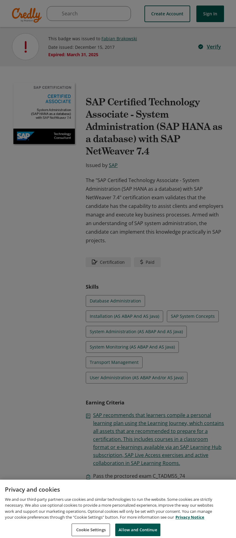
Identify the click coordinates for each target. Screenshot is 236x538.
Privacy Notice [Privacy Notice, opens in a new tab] (189, 524)
